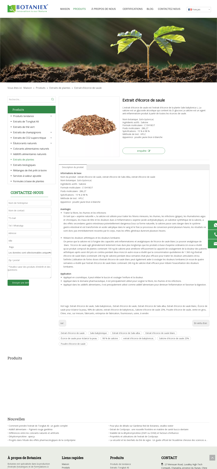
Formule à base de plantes (123, 451)
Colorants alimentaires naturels (31, 148)
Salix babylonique (98, 333)
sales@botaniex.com (176, 436)
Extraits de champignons (27, 132)
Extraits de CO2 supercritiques (124, 426)
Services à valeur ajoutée (27, 176)
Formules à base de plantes (28, 181)
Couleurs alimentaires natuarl (124, 433)
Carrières (66, 433)
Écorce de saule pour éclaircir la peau (79, 338)
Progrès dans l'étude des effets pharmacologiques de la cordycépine (42, 388)
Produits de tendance (120, 412)
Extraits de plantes (23, 159)
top (212, 458)
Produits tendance (23, 116)
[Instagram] (28, 441)
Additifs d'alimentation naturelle (125, 437)
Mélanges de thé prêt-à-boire (30, 170)
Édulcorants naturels (25, 143)
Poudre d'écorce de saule (73, 343)
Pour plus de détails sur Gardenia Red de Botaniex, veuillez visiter (141, 373)
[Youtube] (22, 441)
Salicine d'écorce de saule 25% (174, 338)
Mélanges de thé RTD (120, 448)
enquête (143, 150)
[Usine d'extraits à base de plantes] (108, 50)
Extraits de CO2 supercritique (29, 137)
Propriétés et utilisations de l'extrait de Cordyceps (134, 384)
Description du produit (73, 167)
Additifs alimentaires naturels (29, 154)
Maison (65, 412)
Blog (64, 426)
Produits (66, 415)
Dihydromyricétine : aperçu (22, 384)
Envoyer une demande (20, 282)
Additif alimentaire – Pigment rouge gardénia (30, 377)
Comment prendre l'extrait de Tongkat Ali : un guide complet (38, 373)
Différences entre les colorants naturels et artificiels (34, 381)
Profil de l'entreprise (71, 419)
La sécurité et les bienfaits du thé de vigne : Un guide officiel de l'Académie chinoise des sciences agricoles (159, 388)
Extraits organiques (119, 444)
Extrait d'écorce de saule (73, 333)
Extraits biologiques (24, 165)
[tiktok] (34, 441)
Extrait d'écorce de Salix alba (126, 333)
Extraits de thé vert (24, 127)
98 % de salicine (110, 338)
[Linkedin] (16, 441)
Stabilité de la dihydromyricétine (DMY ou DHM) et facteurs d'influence (144, 381)
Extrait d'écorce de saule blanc (160, 333)
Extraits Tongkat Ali (119, 415)
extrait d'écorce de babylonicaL (138, 338)
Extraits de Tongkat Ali (26, 121)
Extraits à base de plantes (122, 440)
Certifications (68, 422)
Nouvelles (66, 430)
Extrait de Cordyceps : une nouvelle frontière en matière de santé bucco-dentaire (149, 377)
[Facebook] (10, 441)
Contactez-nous (69, 437)
